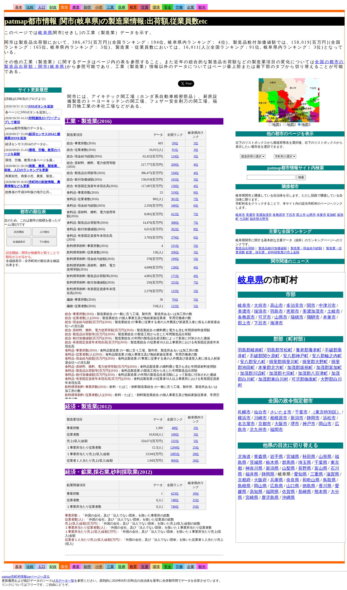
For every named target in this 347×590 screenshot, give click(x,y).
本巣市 (321, 215)
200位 (175, 252)
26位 (196, 460)
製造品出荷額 (245, 248)
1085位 (175, 454)
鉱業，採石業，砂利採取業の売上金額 (272, 252)
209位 (175, 164)
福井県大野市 (259, 219)
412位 (175, 214)
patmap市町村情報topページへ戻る (26, 576)
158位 (175, 186)
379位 (175, 237)
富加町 (331, 215)
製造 (64, 7)
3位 (196, 150)
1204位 (175, 447)
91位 (175, 150)
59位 (175, 143)
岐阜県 (45, 32)
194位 (175, 173)
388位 (175, 222)
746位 (175, 506)
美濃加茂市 (264, 215)
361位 (175, 199)
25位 (196, 447)
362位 (175, 229)
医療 (121, 7)
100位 (175, 434)
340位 (175, 205)
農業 (76, 7)
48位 (175, 428)
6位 (196, 205)
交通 (144, 7)
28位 (196, 454)
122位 (175, 291)
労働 (179, 7)
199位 (175, 259)
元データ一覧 (64, 580)
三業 (110, 7)
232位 (175, 441)
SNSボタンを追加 (41, 106)
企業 (190, 7)
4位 (196, 164)
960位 (175, 460)
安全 (167, 7)
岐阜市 (240, 215)
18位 (196, 493)
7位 (196, 199)
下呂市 (290, 215)
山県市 (311, 215)
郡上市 (301, 215)
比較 (30, 7)
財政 (53, 7)
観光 (202, 7)
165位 (175, 179)
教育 (133, 7)
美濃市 (250, 215)
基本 (18, 7)
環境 (156, 7)
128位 (175, 267)
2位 (196, 143)
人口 (41, 7)
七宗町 (244, 219)
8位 (196, 192)
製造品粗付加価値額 (272, 248)
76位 (175, 299)
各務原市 (279, 215)
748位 (175, 500)
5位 (196, 246)
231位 (175, 246)
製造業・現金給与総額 (306, 248)
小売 (98, 7)
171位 (175, 276)
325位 (175, 282)
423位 (175, 493)
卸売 (87, 7)
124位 (175, 156)
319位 (175, 192)
